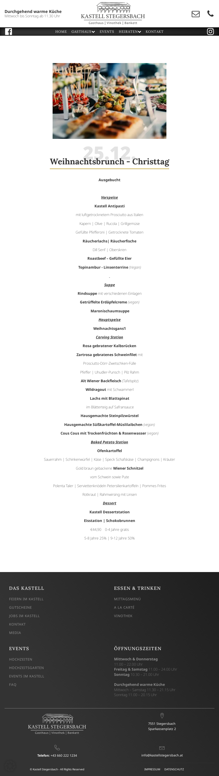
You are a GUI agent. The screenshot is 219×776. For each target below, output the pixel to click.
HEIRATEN (130, 31)
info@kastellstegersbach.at (162, 755)
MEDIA (15, 632)
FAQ (13, 684)
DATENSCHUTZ (174, 769)
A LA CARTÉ (124, 607)
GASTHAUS (83, 31)
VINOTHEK (123, 615)
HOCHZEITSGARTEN (26, 667)
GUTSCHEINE (20, 607)
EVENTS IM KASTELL (26, 676)
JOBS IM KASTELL (24, 615)
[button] (10, 766)
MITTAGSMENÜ (127, 599)
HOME (61, 31)
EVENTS (107, 31)
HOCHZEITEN (20, 659)
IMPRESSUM (152, 769)
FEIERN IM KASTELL (26, 599)
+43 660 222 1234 (57, 755)
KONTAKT (155, 31)
